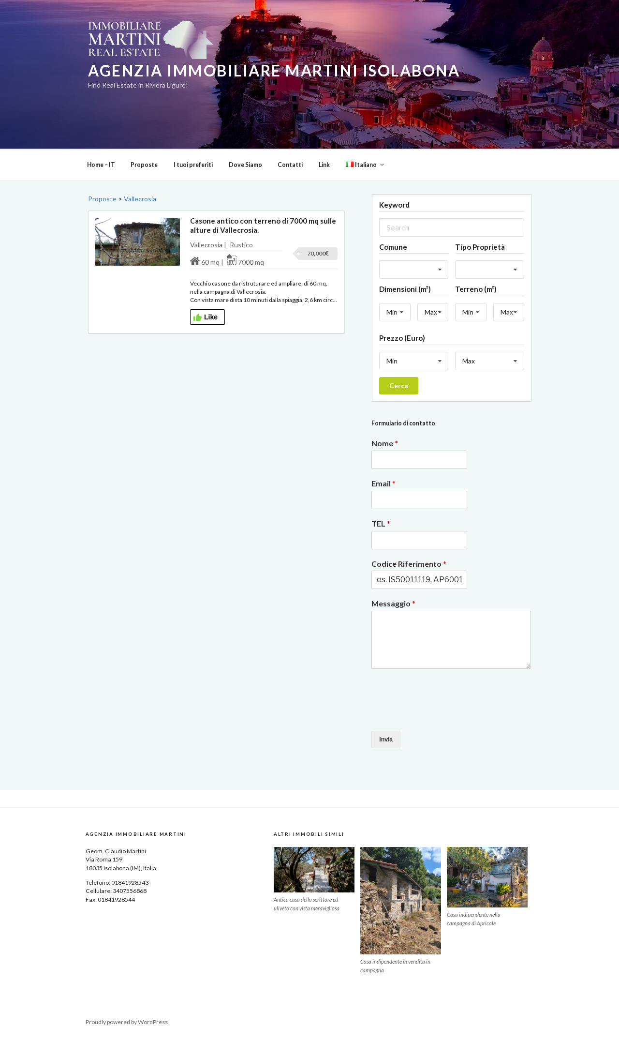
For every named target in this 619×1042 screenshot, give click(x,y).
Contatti (290, 164)
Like (205, 317)
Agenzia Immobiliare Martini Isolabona (274, 70)
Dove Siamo (245, 164)
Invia (386, 739)
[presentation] (444, 715)
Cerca (398, 385)
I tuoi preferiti (193, 164)
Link (324, 164)
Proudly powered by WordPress (127, 1022)
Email (383, 483)
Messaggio (393, 603)
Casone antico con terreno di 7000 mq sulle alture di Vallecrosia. (263, 225)
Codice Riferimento (408, 563)
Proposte (144, 164)
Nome (384, 443)
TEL (380, 523)
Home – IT (101, 164)
